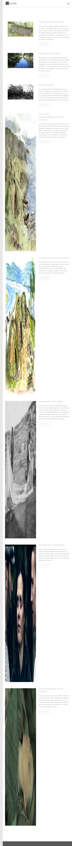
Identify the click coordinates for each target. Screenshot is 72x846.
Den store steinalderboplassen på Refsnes (51, 117)
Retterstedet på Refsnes (51, 545)
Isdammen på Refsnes (50, 53)
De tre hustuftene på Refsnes (54, 258)
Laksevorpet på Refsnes (51, 401)
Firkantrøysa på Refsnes (51, 22)
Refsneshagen (46, 85)
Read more (44, 44)
